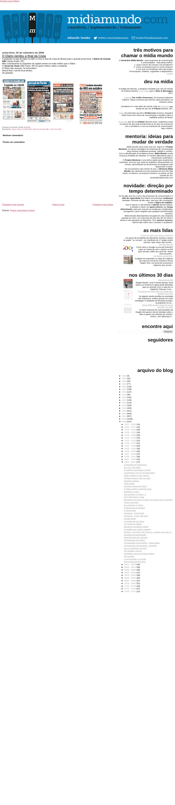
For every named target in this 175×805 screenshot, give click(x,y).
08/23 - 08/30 (130, 572)
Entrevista (123, 122)
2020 (124, 392)
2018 (124, 397)
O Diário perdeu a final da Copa (24, 56)
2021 (124, 389)
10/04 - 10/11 (130, 456)
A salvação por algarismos (135, 465)
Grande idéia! (130, 519)
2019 (124, 394)
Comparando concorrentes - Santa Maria (142, 543)
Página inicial (58, 204)
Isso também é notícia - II (135, 494)
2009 (124, 421)
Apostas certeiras (131, 481)
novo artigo (144, 91)
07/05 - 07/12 (130, 591)
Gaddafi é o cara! (131, 492)
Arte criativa (129, 556)
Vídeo (121, 113)
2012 (124, 413)
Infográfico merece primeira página (139, 554)
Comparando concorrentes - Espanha (140, 545)
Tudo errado (129, 483)
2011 (124, 416)
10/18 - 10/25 (130, 451)
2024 (124, 381)
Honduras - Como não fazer (136, 516)
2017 (124, 400)
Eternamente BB (166, 280)
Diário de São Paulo (24, 129)
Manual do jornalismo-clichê (136, 527)
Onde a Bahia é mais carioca (136, 475)
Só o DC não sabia (132, 467)
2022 (124, 386)
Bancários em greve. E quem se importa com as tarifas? (148, 500)
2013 (124, 411)
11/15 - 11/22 (130, 440)
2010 (124, 419)
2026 (124, 376)
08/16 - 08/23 (130, 575)
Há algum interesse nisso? (135, 486)
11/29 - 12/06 (130, 435)
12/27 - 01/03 (130, 424)
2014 (124, 408)
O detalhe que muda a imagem (137, 529)
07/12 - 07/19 (130, 589)
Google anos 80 (166, 244)
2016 (124, 403)
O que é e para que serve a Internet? (157, 235)
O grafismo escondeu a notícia (137, 470)
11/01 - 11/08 (130, 446)
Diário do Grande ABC (41, 129)
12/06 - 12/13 (130, 432)
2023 (124, 384)
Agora (14, 129)
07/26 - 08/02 (130, 583)
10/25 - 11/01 (130, 448)
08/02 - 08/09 (130, 580)
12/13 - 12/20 (130, 429)
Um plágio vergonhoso (163, 256)
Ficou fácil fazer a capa (134, 497)
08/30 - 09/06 (130, 570)
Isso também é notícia (133, 505)
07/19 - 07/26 (130, 586)
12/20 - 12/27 (130, 427)
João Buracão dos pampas (135, 537)
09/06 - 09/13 (130, 567)
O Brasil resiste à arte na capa (137, 478)
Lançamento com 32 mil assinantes (139, 473)
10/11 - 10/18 (130, 454)
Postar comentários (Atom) (22, 210)
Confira (170, 73)
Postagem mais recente (13, 204)
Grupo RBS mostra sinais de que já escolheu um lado (157, 306)
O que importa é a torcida (135, 559)
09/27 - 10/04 (130, 459)
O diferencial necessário (134, 508)
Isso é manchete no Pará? (135, 548)
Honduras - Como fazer (134, 513)
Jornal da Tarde (55, 129)
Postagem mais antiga (103, 204)
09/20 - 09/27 (130, 462)
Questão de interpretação (135, 535)
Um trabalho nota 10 (133, 551)
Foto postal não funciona (134, 562)
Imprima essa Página (9, 1)
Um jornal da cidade (132, 524)
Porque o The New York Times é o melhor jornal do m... (148, 532)
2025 (124, 378)
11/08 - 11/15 (130, 443)
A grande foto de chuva (134, 521)
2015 (124, 405)
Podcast (127, 97)
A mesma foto (130, 510)
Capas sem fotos (131, 502)
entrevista (165, 106)
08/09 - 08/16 (130, 578)
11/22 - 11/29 (130, 438)
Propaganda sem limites (134, 540)
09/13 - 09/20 (130, 564)
